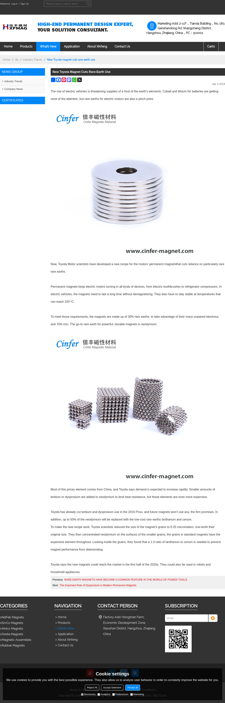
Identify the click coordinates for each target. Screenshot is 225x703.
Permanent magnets (64, 286)
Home (8, 46)
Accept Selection (112, 687)
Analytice (104, 694)
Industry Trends (32, 59)
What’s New (48, 46)
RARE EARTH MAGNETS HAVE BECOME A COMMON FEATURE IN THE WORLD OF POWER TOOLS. (126, 579)
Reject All (92, 687)
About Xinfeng (97, 46)
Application (72, 46)
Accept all (132, 687)
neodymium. (149, 324)
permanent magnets (162, 264)
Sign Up (25, 3)
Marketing (137, 694)
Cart (211, 46)
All (16, 59)
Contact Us (122, 46)
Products (26, 46)
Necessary (88, 694)
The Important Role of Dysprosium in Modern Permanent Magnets (98, 585)
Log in (14, 3)
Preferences (120, 694)
